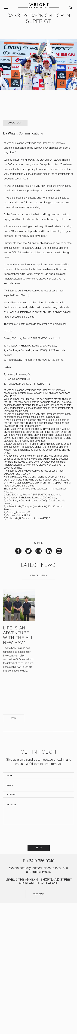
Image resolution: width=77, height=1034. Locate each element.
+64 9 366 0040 (40, 861)
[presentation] (39, 834)
